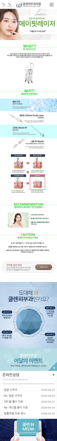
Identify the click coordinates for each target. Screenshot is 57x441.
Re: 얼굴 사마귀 (13, 395)
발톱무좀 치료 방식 (15, 413)
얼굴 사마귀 (10, 390)
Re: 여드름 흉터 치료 (16, 407)
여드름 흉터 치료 (13, 401)
